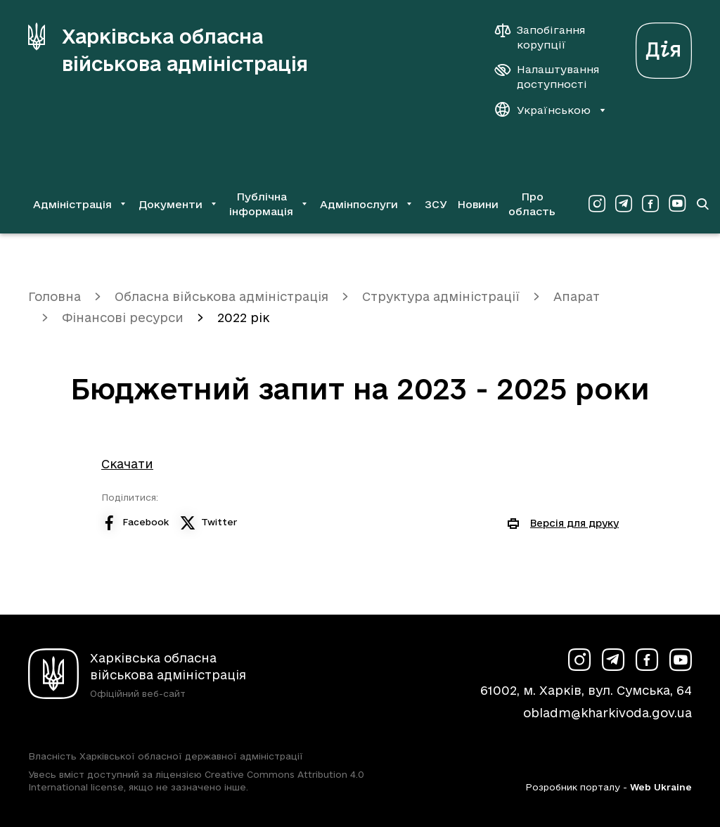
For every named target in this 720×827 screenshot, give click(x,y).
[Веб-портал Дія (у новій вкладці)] (664, 46)
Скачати (127, 463)
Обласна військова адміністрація (221, 296)
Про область (531, 204)
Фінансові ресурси (123, 317)
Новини (478, 204)
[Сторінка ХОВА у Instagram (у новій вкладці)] (597, 203)
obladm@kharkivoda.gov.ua (607, 712)
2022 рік (243, 317)
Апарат (576, 296)
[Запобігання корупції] (547, 37)
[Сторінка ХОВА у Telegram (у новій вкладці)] (623, 203)
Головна (54, 296)
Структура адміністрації (441, 296)
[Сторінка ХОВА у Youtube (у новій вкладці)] (677, 203)
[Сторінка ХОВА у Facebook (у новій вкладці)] (650, 203)
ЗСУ (436, 204)
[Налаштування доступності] (547, 76)
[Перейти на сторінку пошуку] (702, 203)
